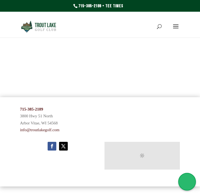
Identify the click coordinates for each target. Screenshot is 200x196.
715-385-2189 (89, 6)
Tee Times (114, 6)
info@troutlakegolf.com (40, 130)
